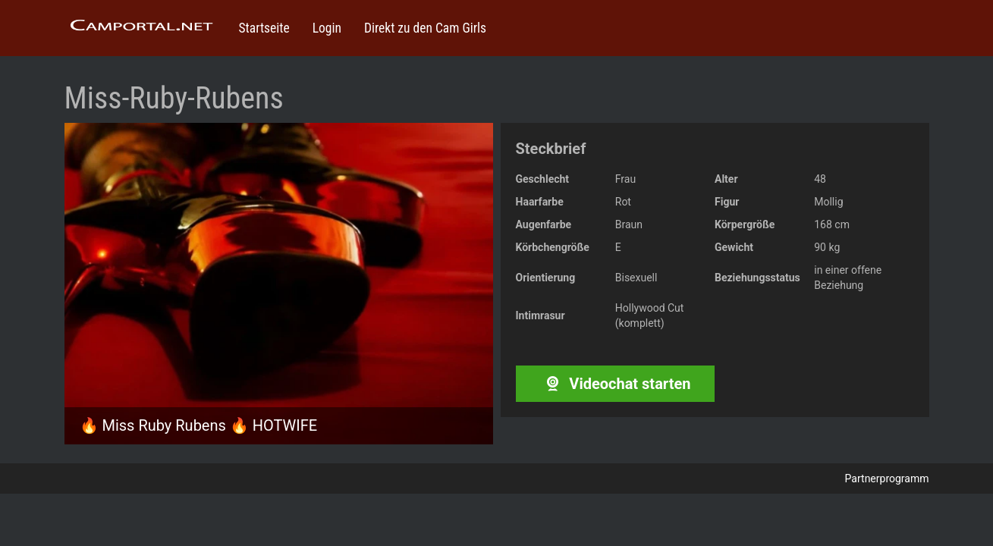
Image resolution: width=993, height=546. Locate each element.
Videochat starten (614, 384)
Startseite (264, 28)
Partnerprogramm (887, 478)
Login (327, 28)
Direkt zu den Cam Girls (425, 28)
